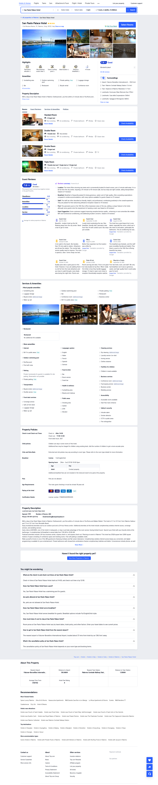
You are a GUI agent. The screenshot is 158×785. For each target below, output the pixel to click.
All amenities (26, 88)
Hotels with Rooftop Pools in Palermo (95, 740)
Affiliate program (75, 763)
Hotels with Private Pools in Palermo (48, 740)
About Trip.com (50, 756)
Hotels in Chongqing (108, 728)
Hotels (83, 657)
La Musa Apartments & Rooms (98, 700)
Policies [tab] (66, 109)
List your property (75, 766)
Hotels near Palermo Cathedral (30, 720)
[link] (118, 3)
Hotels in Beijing (53, 728)
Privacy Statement (51, 769)
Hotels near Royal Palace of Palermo (49, 716)
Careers (47, 763)
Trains (44, 3)
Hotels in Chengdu (26, 732)
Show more (25, 99)
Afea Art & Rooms (41, 700)
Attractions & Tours (62, 3)
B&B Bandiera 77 (120, 700)
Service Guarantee (26, 759)
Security (72, 776)
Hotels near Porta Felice (51, 712)
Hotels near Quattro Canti (28, 716)
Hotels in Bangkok (66, 728)
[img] (44, 43)
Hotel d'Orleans (42, 704)
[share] (150, 767)
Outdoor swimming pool (68, 291)
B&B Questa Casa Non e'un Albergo (76, 700)
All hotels (73, 769)
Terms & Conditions (51, 766)
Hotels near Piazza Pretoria (70, 716)
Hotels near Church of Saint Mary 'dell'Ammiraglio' (76, 712)
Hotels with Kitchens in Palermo (72, 740)
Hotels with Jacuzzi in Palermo (117, 740)
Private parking (104, 291)
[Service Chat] (150, 774)
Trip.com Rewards (75, 759)
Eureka (111, 700)
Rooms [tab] (24, 109)
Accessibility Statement (52, 773)
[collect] (150, 760)
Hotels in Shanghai (26, 728)
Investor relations (75, 756)
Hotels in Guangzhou (40, 728)
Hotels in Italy (91, 657)
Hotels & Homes (25, 3)
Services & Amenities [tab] (52, 109)
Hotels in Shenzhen (79, 728)
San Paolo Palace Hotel (34, 23)
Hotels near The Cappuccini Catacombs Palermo (119, 716)
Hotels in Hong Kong (93, 728)
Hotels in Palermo (114, 657)
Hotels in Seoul (38, 732)
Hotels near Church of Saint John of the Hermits (108, 712)
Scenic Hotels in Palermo (28, 740)
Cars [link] (50, 3)
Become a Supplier (76, 773)
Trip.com (76, 657)
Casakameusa (25, 704)
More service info (26, 763)
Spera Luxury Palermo (27, 700)
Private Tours (89, 3)
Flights (36, 3)
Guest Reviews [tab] (35, 109)
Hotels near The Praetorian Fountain (91, 716)
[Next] (135, 314)
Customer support (26, 756)
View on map (104, 102)
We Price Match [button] (112, 26)
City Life (33, 704)
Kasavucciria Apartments (56, 700)
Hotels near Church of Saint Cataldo (32, 712)
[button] (99, 3)
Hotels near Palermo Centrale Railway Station (55, 720)
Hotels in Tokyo (121, 728)
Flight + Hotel (77, 3)
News (47, 759)
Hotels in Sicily (102, 657)
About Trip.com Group (52, 776)
